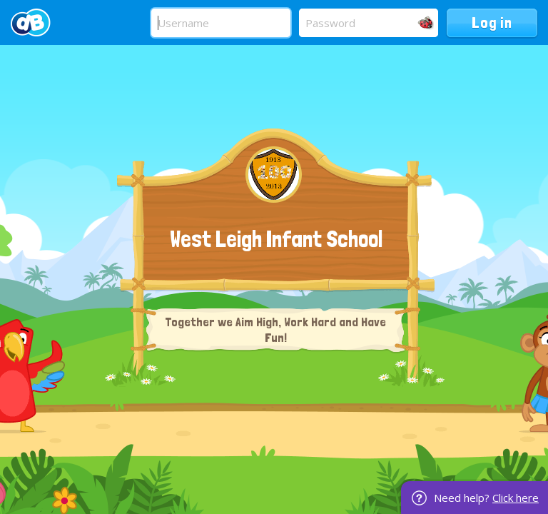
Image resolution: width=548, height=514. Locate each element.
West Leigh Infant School (276, 239)
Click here (515, 497)
